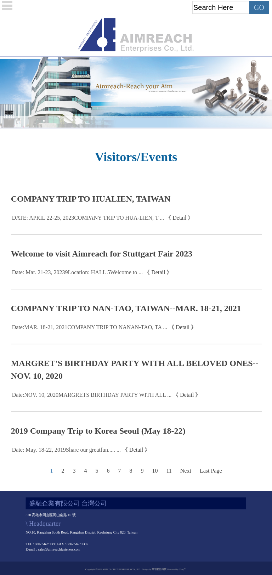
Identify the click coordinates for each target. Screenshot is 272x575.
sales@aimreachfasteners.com (59, 549)
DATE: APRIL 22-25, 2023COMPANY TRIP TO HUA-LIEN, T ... (88, 218)
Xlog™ (182, 569)
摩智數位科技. (159, 569)
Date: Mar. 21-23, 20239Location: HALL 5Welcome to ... (77, 272)
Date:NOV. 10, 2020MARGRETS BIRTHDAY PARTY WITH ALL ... (92, 395)
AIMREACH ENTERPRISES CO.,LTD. (121, 569)
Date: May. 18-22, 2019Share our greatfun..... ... (66, 450)
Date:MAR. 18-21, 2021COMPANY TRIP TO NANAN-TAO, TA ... (90, 327)
